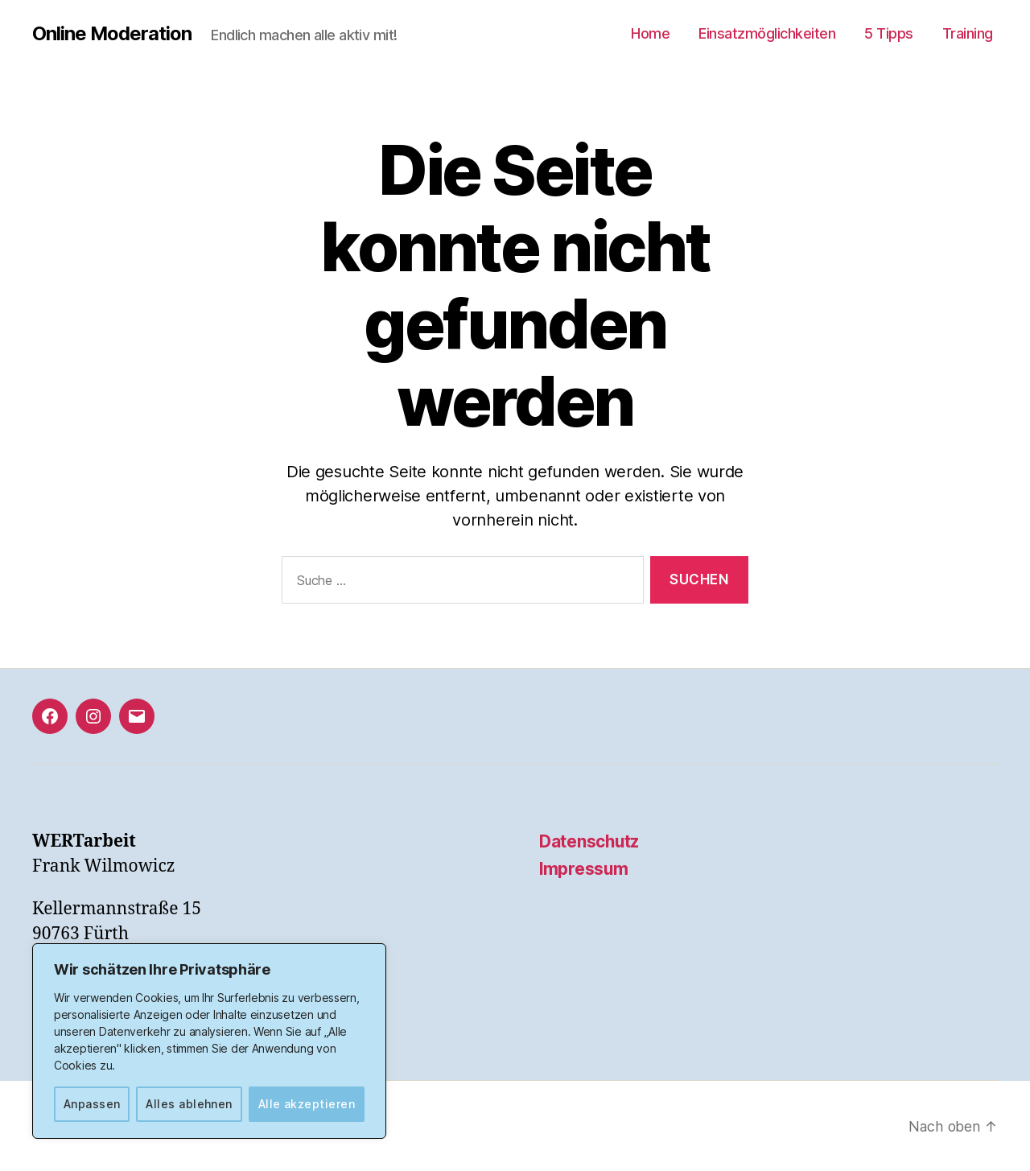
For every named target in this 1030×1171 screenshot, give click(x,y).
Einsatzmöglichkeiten (766, 33)
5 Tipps (888, 33)
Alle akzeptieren (306, 1104)
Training (967, 33)
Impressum (584, 869)
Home (650, 33)
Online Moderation (112, 33)
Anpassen (92, 1104)
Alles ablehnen (189, 1104)
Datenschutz (590, 841)
